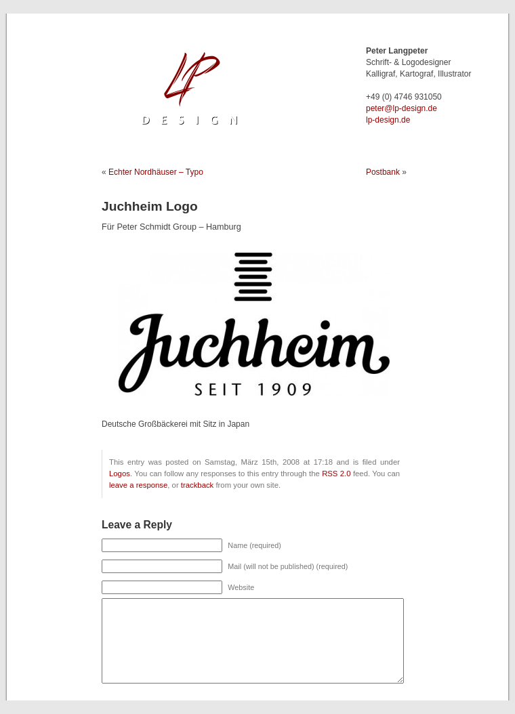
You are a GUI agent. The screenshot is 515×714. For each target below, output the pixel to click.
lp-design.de (388, 120)
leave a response (138, 485)
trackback (197, 485)
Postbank (383, 172)
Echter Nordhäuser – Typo (155, 172)
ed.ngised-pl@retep (401, 108)
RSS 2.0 (336, 473)
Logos (119, 473)
